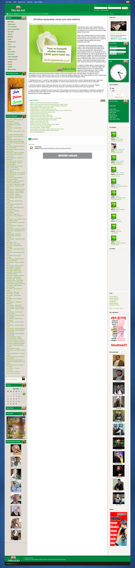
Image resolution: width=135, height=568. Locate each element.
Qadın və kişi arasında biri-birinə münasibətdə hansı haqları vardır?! (49, 104)
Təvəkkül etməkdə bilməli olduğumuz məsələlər (43, 119)
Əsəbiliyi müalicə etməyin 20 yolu (39, 122)
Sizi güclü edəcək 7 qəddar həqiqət (40, 127)
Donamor (14, 563)
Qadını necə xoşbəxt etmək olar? (39, 121)
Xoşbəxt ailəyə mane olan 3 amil (39, 113)
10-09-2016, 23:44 (58, 23)
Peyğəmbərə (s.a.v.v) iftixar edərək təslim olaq (43, 109)
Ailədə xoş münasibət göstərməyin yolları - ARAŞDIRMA (46, 118)
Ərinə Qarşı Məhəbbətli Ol (37, 132)
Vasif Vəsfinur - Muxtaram (13, 373)
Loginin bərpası (104, 10)
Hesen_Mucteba (36, 23)
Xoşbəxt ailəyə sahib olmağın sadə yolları (41, 107)
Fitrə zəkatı (119, 221)
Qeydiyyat (96, 10)
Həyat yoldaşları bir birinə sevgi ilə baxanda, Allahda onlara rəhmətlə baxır (51, 110)
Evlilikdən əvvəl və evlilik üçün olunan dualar (42, 112)
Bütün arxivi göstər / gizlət (116, 308)
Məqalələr (47, 23)
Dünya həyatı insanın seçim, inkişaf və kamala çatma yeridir (47, 129)
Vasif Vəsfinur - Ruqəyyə (13, 371)
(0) (69, 23)
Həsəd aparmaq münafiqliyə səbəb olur (41, 115)
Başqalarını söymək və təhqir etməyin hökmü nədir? (44, 124)
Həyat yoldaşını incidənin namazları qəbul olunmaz (44, 130)
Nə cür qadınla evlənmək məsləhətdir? (41, 126)
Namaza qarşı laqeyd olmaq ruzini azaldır (41, 116)
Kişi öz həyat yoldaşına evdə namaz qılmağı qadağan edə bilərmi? (48, 106)
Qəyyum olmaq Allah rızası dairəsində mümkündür (44, 102)
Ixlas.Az (27, 558)
